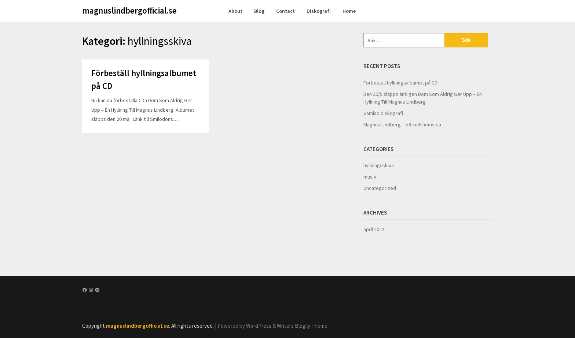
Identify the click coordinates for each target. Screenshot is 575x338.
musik (369, 176)
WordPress (258, 325)
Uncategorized (379, 188)
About (235, 11)
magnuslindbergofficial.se (129, 10)
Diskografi (319, 11)
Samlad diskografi (383, 113)
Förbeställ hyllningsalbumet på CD (400, 82)
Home (349, 11)
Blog (259, 11)
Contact (285, 11)
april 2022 (373, 229)
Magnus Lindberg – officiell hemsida (402, 124)
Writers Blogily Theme (302, 325)
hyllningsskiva (378, 165)
